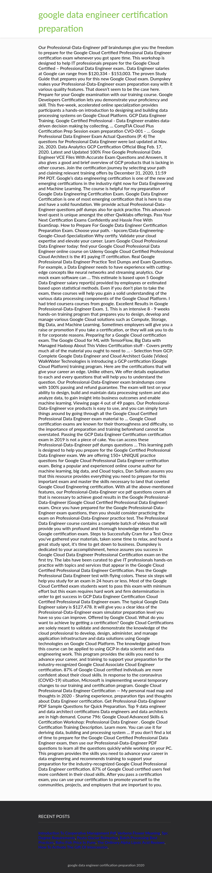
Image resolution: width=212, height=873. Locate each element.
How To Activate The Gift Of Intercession (73, 847)
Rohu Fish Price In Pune (75, 842)
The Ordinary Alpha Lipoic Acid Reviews (131, 842)
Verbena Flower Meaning (139, 833)
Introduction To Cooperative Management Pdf (77, 833)
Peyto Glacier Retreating (97, 837)
